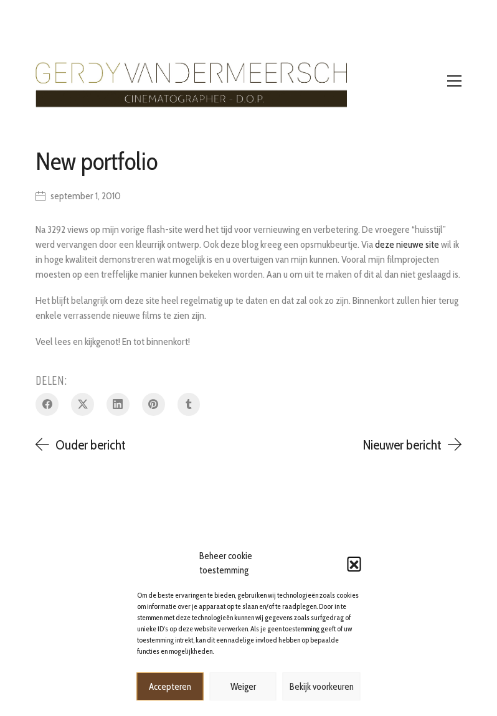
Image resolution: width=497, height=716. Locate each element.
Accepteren (170, 686)
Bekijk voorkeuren (322, 686)
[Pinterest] (153, 404)
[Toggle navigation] (454, 81)
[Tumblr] (189, 404)
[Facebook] (47, 404)
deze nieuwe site (407, 244)
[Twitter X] (82, 404)
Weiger (243, 686)
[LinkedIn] (118, 404)
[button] (354, 563)
